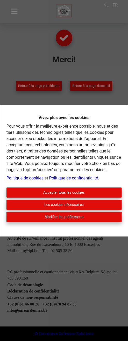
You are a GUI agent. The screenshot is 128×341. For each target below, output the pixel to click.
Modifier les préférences (64, 217)
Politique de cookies (25, 178)
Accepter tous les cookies (64, 192)
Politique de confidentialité (73, 178)
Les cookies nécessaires (64, 205)
